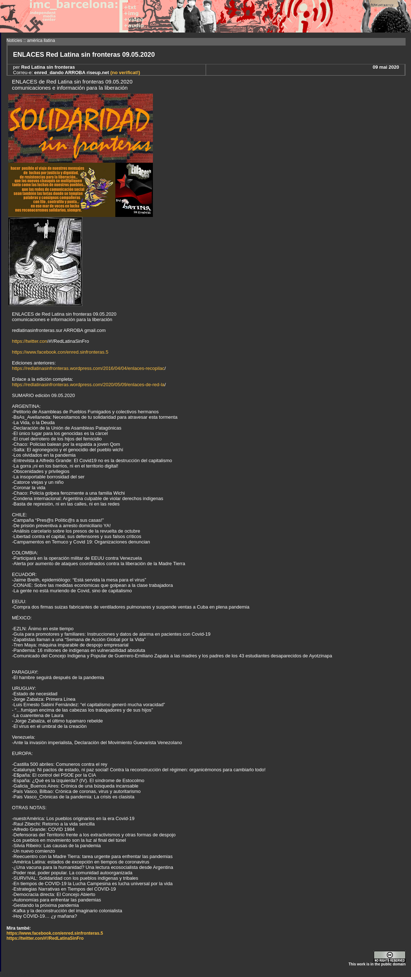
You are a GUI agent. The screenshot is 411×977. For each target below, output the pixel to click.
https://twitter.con (29, 341)
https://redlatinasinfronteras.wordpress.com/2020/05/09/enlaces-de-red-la (88, 384)
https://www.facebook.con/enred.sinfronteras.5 (60, 352)
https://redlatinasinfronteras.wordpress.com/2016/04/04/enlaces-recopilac (88, 368)
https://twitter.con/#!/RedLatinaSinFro (45, 938)
